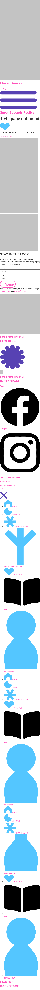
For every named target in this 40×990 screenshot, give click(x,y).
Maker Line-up (11, 83)
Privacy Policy (5, 291)
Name (2, 268)
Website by (4, 489)
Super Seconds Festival (17, 112)
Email (2, 275)
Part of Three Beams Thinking (11, 478)
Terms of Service (20, 291)
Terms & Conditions (7, 485)
